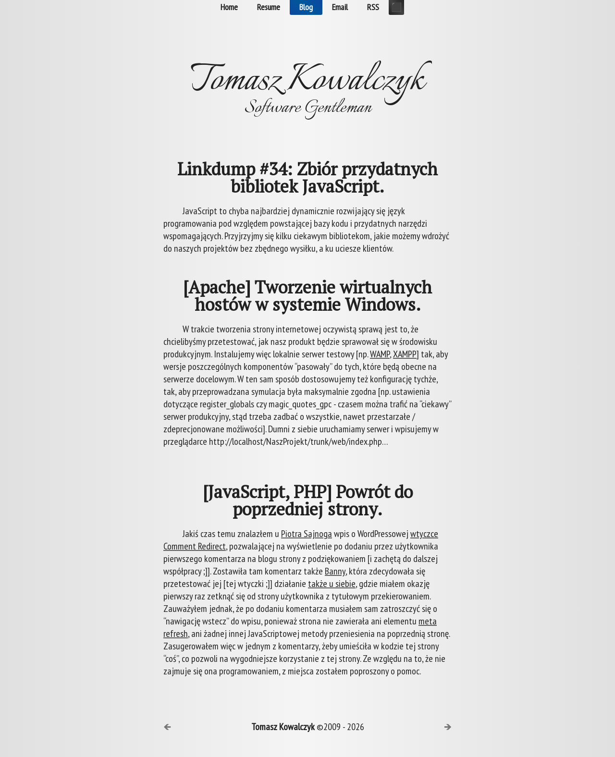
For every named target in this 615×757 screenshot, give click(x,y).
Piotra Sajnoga (306, 533)
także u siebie (332, 583)
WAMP (380, 354)
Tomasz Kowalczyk (283, 726)
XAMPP (405, 354)
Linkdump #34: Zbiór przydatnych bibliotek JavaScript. (307, 177)
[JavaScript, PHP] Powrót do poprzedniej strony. (308, 500)
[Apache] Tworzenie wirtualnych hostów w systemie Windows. (307, 296)
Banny (335, 571)
